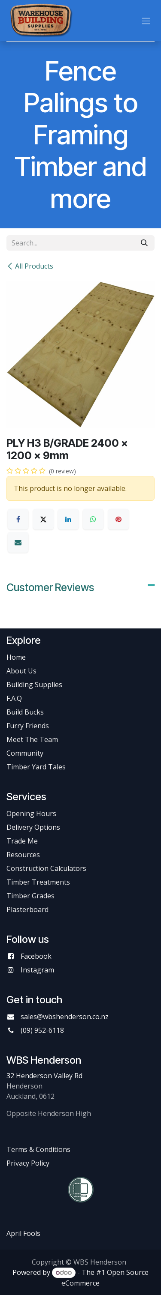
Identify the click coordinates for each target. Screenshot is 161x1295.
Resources (23, 854)
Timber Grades (30, 895)
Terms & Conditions (38, 1149)
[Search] (144, 243)
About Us (21, 671)
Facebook (36, 956)
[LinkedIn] (68, 519)
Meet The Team (32, 739)
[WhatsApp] (93, 519)
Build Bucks (25, 712)
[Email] (18, 542)
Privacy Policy (27, 1163)
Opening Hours (31, 813)
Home (16, 657)
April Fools (23, 1233)
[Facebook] (18, 519)
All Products (29, 266)
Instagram (37, 970)
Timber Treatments (38, 882)
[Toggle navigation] (146, 21)
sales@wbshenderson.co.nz (65, 1016)
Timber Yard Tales (36, 767)
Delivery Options (33, 827)
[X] (43, 519)
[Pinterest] (118, 519)
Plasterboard (27, 909)
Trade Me (22, 841)
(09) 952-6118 (42, 1030)
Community (24, 753)
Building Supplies (34, 684)
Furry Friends (28, 725)
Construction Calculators (46, 868)
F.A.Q (14, 698)
